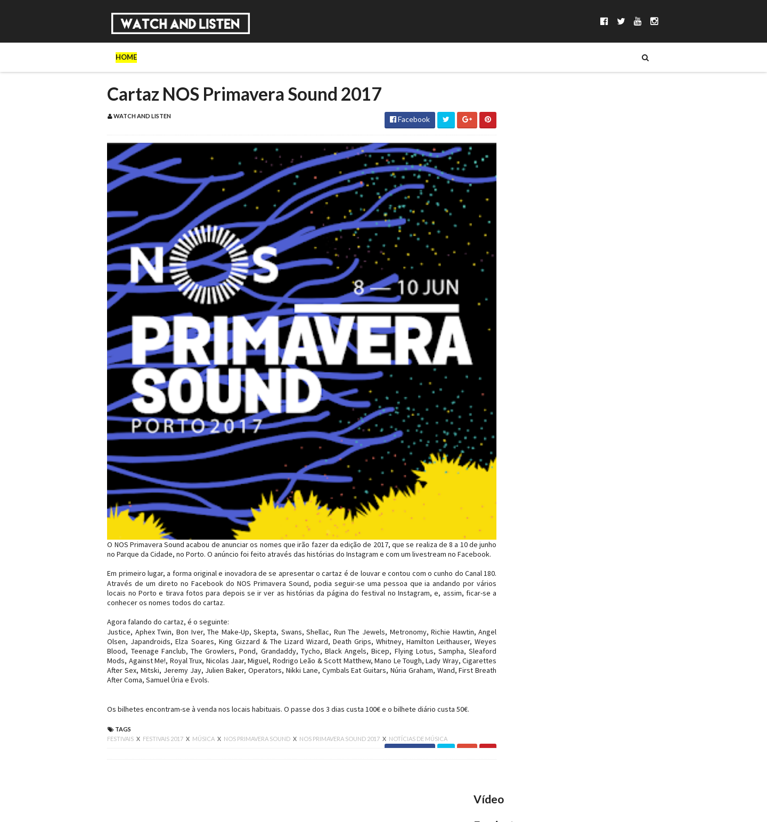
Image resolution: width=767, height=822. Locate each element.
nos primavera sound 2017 (318, 732)
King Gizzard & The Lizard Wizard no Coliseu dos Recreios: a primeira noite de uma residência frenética (612, 496)
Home (104, 57)
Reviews (404, 57)
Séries (228, 57)
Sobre (144, 57)
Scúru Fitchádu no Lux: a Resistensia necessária (595, 433)
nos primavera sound (236, 732)
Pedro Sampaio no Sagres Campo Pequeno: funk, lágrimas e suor (613, 327)
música (182, 732)
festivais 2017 (141, 732)
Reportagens (346, 57)
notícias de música (396, 732)
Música (186, 57)
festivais (99, 732)
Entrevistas (280, 57)
